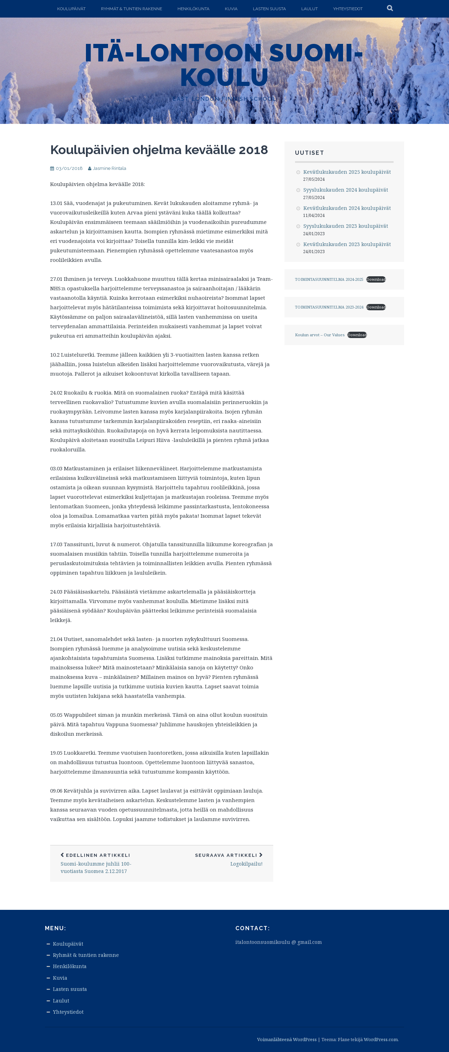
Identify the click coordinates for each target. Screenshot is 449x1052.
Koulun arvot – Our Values (319, 334)
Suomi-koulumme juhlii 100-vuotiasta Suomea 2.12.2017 (106, 863)
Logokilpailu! (217, 860)
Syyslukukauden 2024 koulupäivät (345, 189)
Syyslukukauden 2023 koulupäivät (345, 226)
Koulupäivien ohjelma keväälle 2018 (159, 149)
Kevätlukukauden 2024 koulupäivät (347, 208)
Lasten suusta (269, 8)
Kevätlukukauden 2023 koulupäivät (347, 244)
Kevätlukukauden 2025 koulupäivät (347, 171)
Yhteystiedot (348, 8)
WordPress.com (381, 1039)
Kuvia (231, 8)
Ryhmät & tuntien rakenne (131, 8)
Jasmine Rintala (109, 168)
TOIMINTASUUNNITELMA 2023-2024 (329, 307)
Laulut (309, 8)
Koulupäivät (71, 8)
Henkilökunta (193, 8)
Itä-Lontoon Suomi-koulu (224, 65)
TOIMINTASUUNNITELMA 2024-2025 (329, 279)
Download (376, 279)
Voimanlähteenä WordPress (287, 1039)
